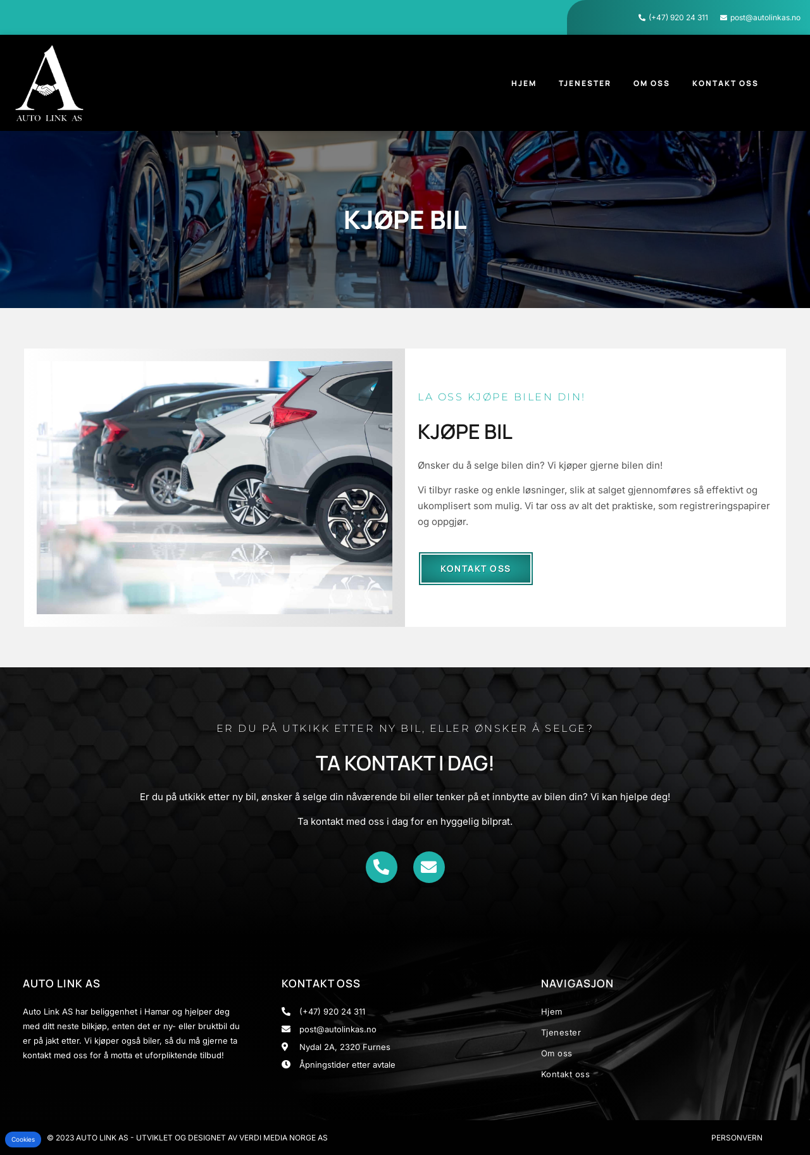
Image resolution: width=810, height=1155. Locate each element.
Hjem (524, 83)
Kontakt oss (725, 83)
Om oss (651, 83)
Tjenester (585, 83)
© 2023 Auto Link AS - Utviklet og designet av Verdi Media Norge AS (187, 1137)
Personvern (737, 1137)
